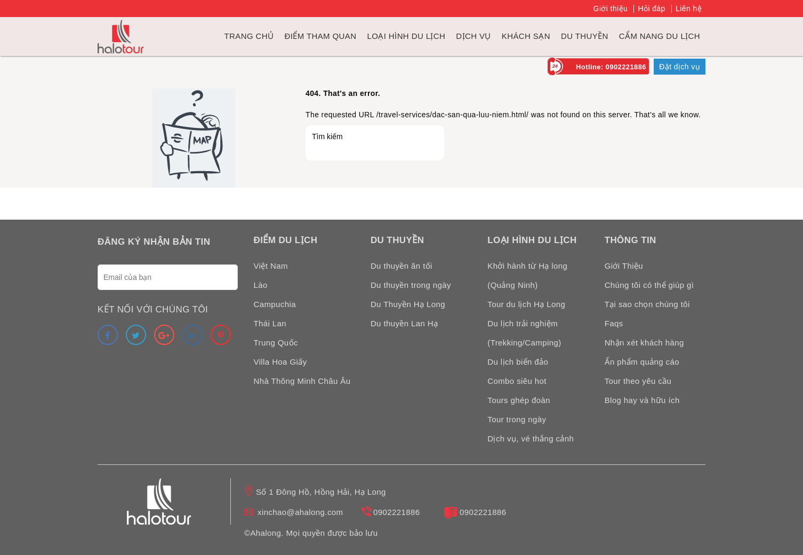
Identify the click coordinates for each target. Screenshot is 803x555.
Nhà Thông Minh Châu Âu (302, 380)
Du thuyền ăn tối (401, 265)
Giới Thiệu (624, 265)
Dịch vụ (473, 36)
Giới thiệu (610, 8)
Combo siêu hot (517, 380)
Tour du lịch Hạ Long (526, 304)
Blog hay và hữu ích (642, 400)
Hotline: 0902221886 (611, 67)
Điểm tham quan (320, 36)
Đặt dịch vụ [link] (679, 66)
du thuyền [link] (584, 36)
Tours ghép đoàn (518, 400)
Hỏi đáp (651, 8)
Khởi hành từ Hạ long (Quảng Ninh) (527, 275)
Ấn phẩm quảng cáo (642, 361)
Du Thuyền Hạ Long (408, 304)
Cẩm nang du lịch (659, 36)
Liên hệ (689, 8)
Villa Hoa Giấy (280, 361)
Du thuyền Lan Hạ (404, 323)
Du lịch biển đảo (517, 361)
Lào (261, 284)
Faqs (614, 323)
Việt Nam (271, 265)
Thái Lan (270, 323)
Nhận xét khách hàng (644, 342)
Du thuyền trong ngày (411, 284)
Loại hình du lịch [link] (406, 36)
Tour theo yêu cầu (638, 380)
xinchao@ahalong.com (300, 512)
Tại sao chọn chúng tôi (647, 304)
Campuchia (275, 304)
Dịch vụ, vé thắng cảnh (530, 438)
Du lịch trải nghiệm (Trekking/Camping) (524, 333)
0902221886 (396, 512)
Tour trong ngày (516, 419)
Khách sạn (526, 36)
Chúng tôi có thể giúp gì (649, 284)
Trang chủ (249, 36)
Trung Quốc (276, 342)
